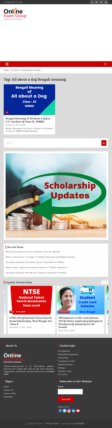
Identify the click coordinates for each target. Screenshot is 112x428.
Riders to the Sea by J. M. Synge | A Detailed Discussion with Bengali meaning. (40, 257)
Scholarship (21, 312)
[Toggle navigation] (7, 64)
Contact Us (8, 390)
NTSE (12, 312)
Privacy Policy (10, 393)
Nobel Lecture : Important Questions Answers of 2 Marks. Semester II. (37, 267)
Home (6, 387)
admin (23, 125)
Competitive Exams (66, 361)
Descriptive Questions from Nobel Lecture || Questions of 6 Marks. (35, 262)
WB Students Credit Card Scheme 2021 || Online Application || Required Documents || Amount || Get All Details (80, 322)
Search (103, 143)
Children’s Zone (64, 371)
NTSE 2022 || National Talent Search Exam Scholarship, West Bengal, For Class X (30, 320)
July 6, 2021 (63, 330)
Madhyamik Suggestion (68, 354)
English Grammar (65, 364)
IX (7, 112)
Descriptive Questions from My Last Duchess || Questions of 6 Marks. (36, 273)
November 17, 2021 (17, 327)
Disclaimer (8, 397)
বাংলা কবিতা (62, 375)
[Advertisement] (49, 40)
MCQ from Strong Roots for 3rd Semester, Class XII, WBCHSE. (33, 252)
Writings (61, 368)
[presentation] (103, 282)
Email (61, 387)
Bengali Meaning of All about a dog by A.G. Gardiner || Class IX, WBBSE (28, 120)
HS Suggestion (64, 351)
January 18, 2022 (12, 125)
